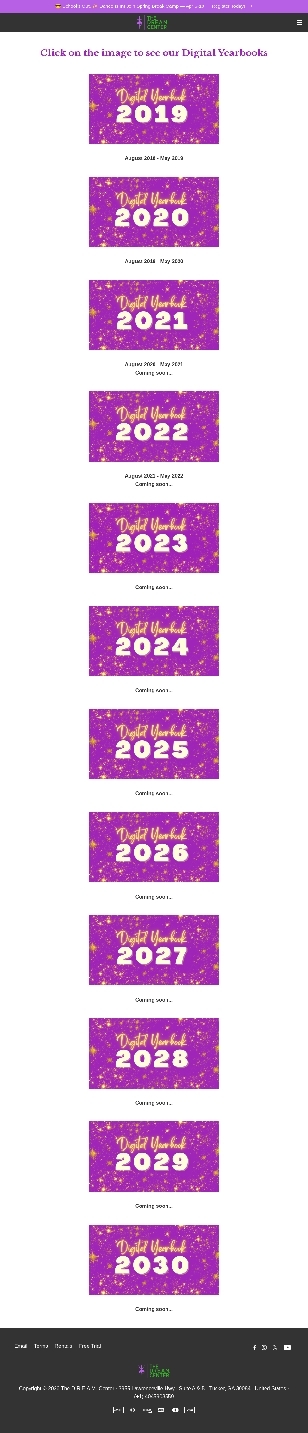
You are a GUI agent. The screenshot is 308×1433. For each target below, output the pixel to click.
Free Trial (90, 1346)
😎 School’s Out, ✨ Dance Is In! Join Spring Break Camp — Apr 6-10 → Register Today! (154, 6)
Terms (41, 1346)
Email (20, 1346)
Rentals (63, 1346)
